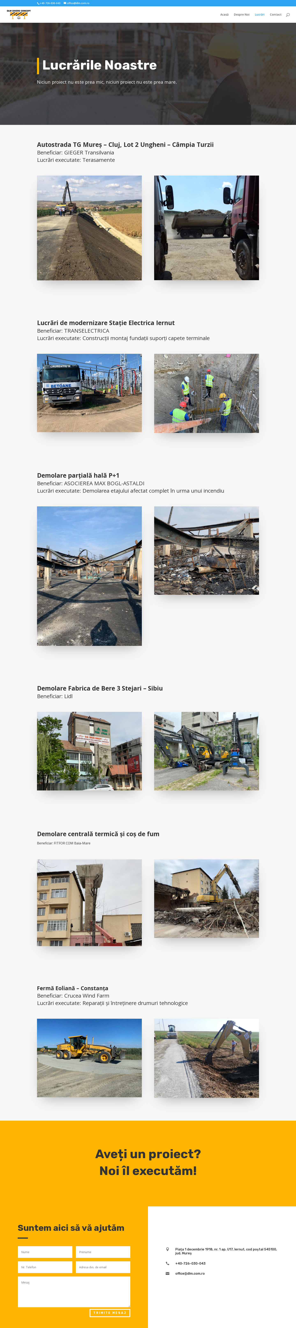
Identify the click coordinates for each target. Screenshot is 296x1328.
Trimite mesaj (110, 1313)
